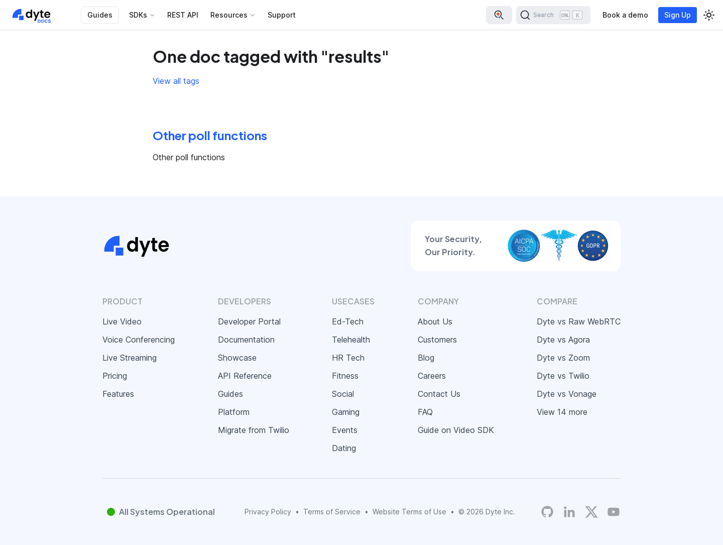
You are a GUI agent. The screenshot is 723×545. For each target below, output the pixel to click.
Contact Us (439, 394)
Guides (99, 15)
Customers (437, 340)
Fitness (345, 376)
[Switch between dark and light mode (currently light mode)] (709, 15)
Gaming (345, 412)
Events (344, 430)
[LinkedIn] (569, 511)
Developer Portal (249, 321)
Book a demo (625, 15)
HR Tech (348, 358)
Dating (344, 448)
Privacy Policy (268, 511)
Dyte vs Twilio (563, 376)
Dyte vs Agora (563, 340)
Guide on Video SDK (456, 430)
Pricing (114, 376)
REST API (182, 15)
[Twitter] (591, 512)
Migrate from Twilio (253, 430)
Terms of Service (331, 511)
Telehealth (351, 340)
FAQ (425, 412)
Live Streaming (129, 358)
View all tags (176, 81)
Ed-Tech (348, 321)
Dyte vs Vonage (566, 394)
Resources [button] (229, 15)
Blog (426, 358)
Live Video (122, 321)
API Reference (245, 376)
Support (282, 15)
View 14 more (562, 412)
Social (343, 394)
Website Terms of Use (409, 511)
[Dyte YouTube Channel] (614, 511)
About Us (435, 321)
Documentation (246, 340)
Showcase (237, 358)
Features (118, 394)
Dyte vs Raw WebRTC (579, 321)
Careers (432, 376)
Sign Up (677, 15)
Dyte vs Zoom (563, 358)
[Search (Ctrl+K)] (553, 15)
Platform (234, 412)
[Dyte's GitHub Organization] (547, 511)
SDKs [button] (138, 15)
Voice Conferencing (138, 340)
